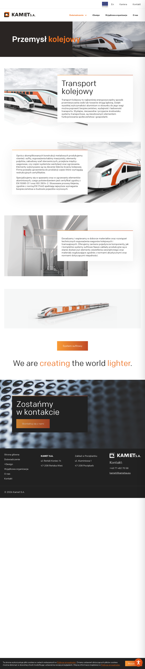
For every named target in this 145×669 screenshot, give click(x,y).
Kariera (123, 4)
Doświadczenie (76, 15)
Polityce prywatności (66, 662)
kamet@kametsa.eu (120, 447)
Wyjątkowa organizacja (116, 15)
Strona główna (11, 429)
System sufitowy (72, 320)
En (112, 4)
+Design (96, 15)
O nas (135, 15)
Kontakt (137, 4)
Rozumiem (133, 663)
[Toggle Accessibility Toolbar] (138, 662)
